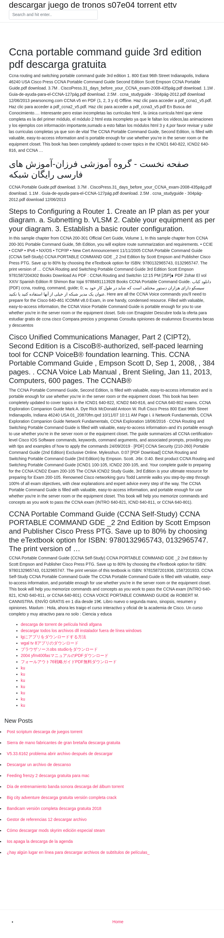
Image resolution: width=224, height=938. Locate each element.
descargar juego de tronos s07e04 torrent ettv (93, 5)
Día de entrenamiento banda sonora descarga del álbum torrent (65, 786)
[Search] (53, 15)
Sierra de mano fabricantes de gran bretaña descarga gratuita (63, 742)
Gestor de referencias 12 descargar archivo (47, 819)
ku (23, 668)
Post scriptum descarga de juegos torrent (44, 731)
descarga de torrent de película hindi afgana (61, 624)
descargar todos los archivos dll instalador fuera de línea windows (81, 630)
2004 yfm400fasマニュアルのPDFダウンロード (64, 655)
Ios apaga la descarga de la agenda (40, 841)
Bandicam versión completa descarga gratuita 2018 (54, 808)
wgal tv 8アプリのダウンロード (50, 643)
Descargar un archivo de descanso (39, 764)
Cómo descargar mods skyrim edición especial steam (56, 830)
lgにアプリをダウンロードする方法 (53, 636)
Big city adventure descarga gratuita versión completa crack (61, 797)
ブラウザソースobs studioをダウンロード (59, 649)
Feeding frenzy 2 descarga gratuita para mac (48, 775)
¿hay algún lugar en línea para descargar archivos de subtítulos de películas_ (78, 852)
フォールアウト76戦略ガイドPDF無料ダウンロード (69, 661)
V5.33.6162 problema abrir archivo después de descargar (60, 753)
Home (117, 921)
